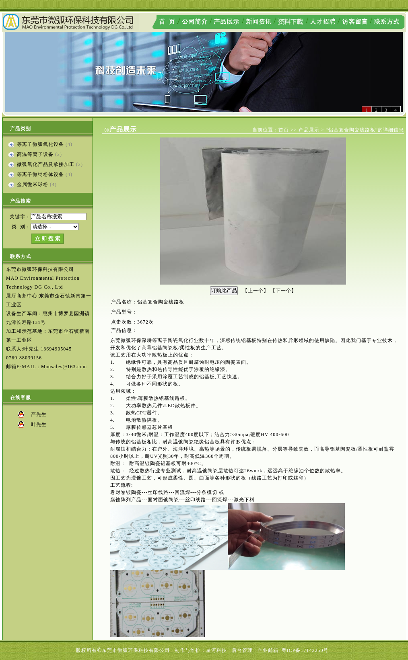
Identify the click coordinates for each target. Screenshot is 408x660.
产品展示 (309, 130)
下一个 (283, 290)
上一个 (256, 290)
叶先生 (39, 424)
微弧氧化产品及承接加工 (45, 164)
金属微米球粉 (32, 184)
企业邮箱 (268, 650)
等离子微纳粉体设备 (40, 174)
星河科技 (216, 650)
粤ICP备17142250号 (305, 650)
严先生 (39, 414)
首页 (283, 130)
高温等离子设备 (35, 154)
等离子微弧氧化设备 (40, 144)
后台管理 (242, 650)
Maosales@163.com (64, 366)
